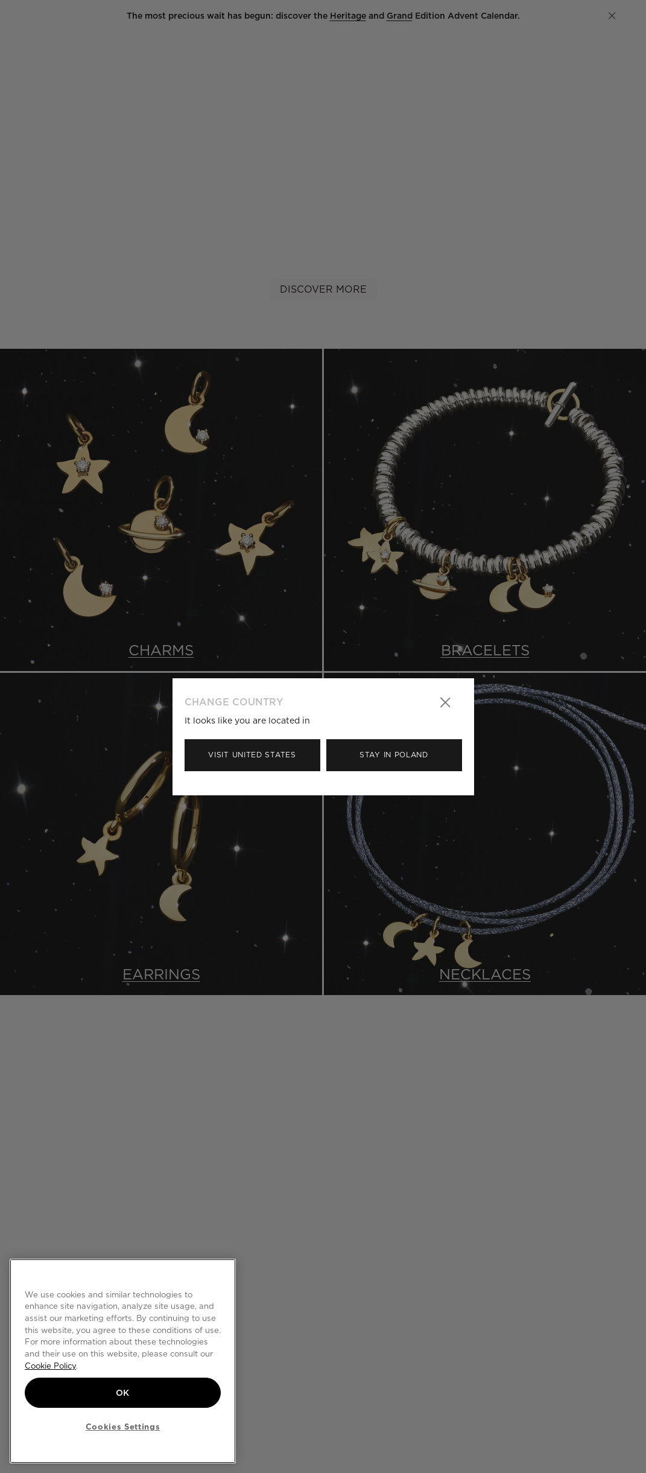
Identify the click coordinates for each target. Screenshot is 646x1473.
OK (123, 1393)
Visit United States (252, 754)
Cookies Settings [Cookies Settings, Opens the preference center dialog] (123, 1426)
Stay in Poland (393, 754)
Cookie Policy (50, 1365)
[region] (123, 1361)
